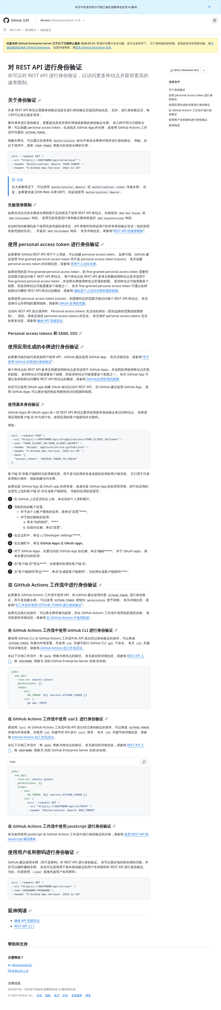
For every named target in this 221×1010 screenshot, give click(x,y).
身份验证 (30, 30)
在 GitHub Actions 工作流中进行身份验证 (55, 584)
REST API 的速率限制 (128, 231)
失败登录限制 (22, 205)
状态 (56, 995)
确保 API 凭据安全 (50, 320)
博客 (88, 995)
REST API (15, 30)
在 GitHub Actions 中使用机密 (68, 617)
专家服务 (76, 995)
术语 (39, 995)
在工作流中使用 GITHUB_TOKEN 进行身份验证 (48, 605)
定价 (65, 995)
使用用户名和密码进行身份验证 (43, 852)
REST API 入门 (24, 926)
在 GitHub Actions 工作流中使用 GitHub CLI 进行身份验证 (63, 630)
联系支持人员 (18, 971)
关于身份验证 (24, 100)
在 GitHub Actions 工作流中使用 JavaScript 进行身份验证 (62, 826)
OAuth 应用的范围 (72, 303)
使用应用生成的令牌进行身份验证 (46, 346)
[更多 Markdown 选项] (204, 70)
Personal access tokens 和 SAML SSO (45, 333)
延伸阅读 (20, 910)
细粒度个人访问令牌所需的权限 (96, 290)
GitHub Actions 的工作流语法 (61, 648)
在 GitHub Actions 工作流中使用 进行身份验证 (58, 719)
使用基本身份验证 (26, 404)
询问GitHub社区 (20, 965)
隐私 (48, 995)
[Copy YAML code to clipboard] (144, 762)
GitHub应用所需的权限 (103, 379)
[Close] (210, 6)
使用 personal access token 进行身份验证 (56, 244)
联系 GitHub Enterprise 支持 (93, 47)
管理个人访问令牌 (83, 264)
